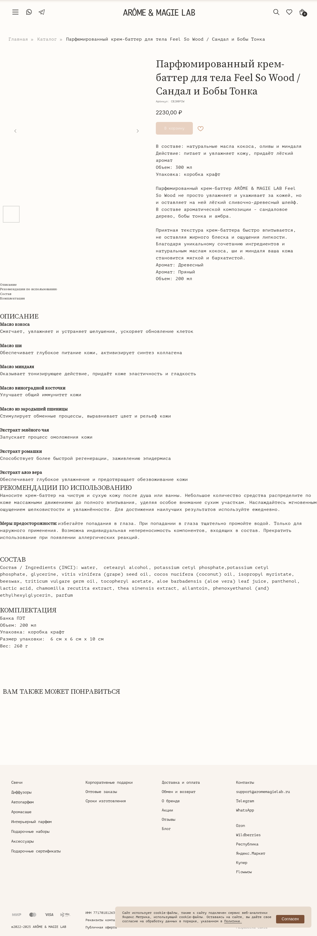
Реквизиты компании (103, 920)
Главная (18, 39)
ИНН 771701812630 (101, 913)
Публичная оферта (101, 927)
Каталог (47, 39)
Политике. (233, 921)
